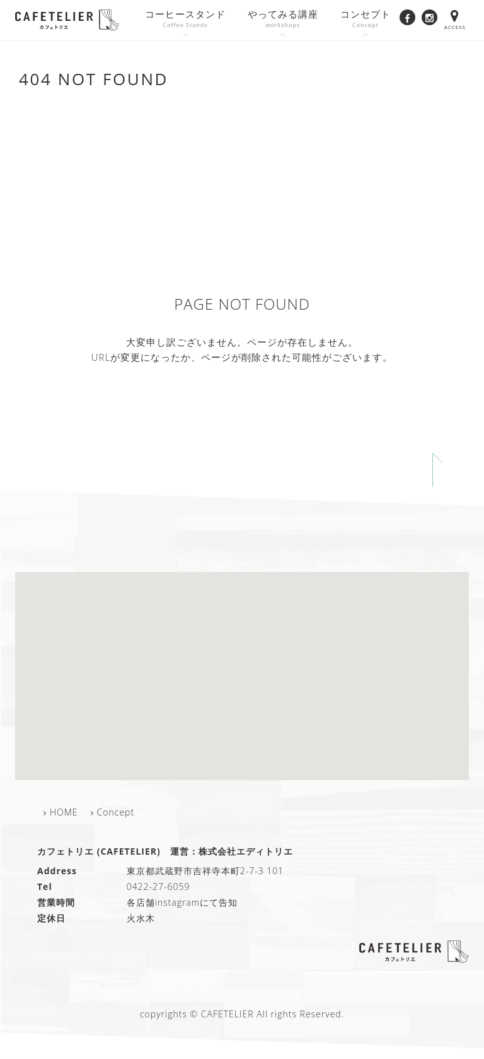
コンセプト (365, 19)
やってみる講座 (283, 19)
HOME (64, 812)
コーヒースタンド (185, 19)
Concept (116, 812)
